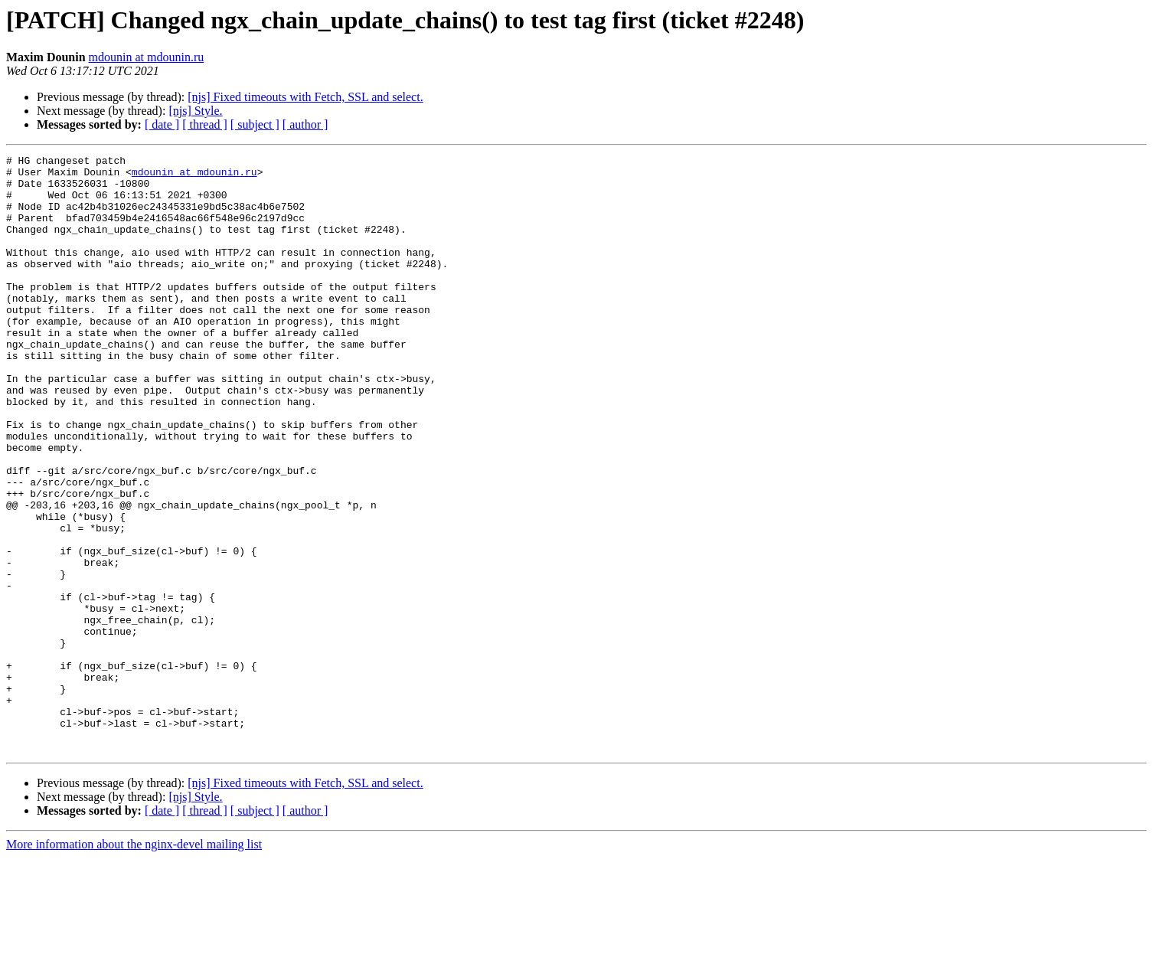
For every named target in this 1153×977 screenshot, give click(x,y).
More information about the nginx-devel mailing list (134, 963)
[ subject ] (254, 124)
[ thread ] (204, 124)
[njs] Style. (195, 110)
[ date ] (162, 124)
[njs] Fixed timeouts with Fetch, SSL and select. (305, 96)
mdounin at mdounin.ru (146, 57)
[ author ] (305, 124)
